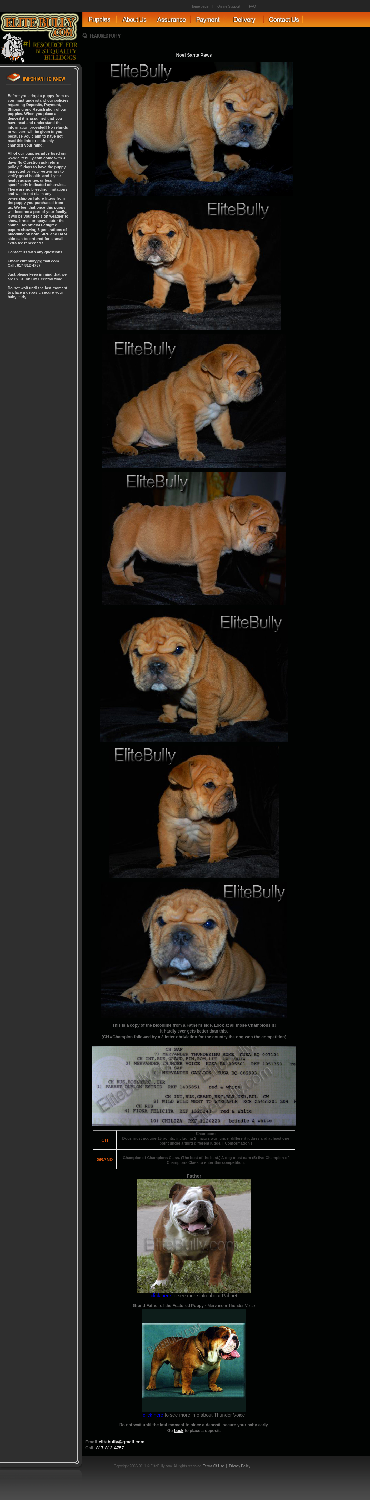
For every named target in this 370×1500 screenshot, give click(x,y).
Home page (200, 6)
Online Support (228, 6)
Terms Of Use (213, 1466)
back (178, 1430)
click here (161, 1295)
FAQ (252, 6)
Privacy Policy (239, 1466)
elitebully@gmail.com (39, 261)
